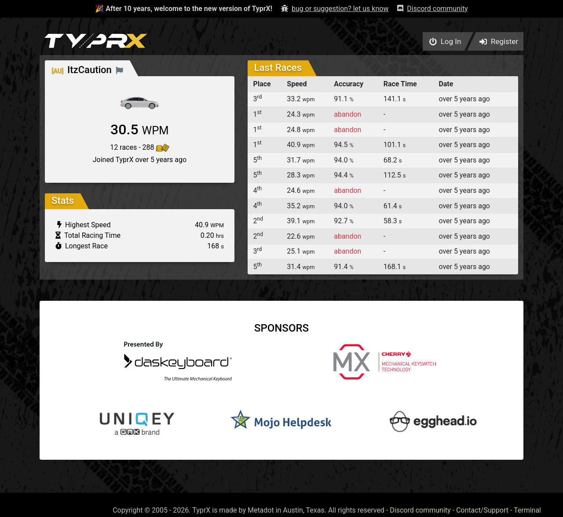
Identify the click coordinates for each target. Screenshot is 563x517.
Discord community (420, 510)
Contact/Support (482, 510)
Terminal (527, 510)
